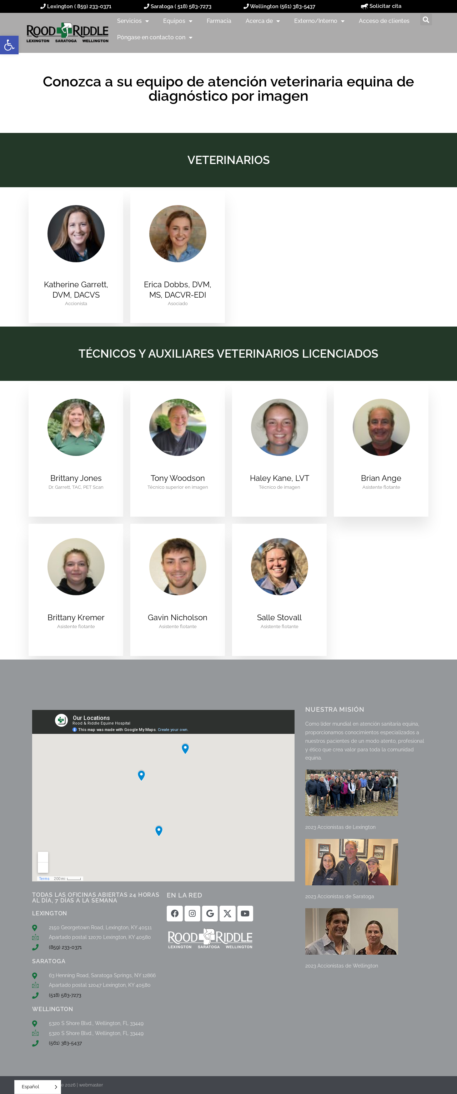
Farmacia (219, 21)
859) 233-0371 (94, 6)
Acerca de (263, 21)
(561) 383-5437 (297, 6)
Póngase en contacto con (154, 37)
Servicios (133, 21)
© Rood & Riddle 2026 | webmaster (66, 1085)
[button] (9, 45)
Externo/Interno (319, 21)
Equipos (177, 21)
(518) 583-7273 (65, 995)
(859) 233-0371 (65, 947)
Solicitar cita (381, 6)
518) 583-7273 (194, 6)
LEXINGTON (49, 913)
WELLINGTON (52, 1009)
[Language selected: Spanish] (37, 1087)
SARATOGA (48, 961)
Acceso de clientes (384, 21)
